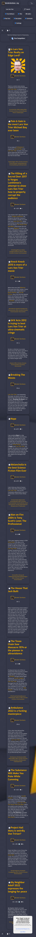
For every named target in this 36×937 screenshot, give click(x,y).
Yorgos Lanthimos (17, 216)
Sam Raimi (11, 817)
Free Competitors (18, 38)
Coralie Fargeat (19, 678)
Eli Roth (12, 301)
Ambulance (19, 147)
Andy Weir (11, 855)
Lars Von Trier (12, 89)
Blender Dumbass (19, 76)
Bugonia (16, 228)
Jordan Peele (17, 445)
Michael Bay (18, 149)
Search (26, 9)
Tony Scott (11, 542)
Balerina (22, 288)
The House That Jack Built (16, 804)
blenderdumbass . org (10, 3)
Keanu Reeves (12, 292)
